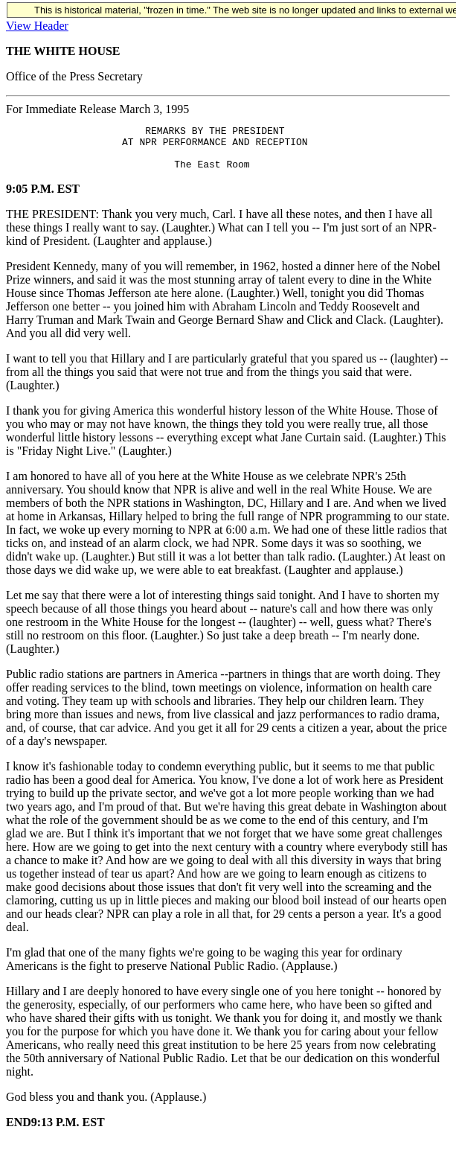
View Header (37, 25)
